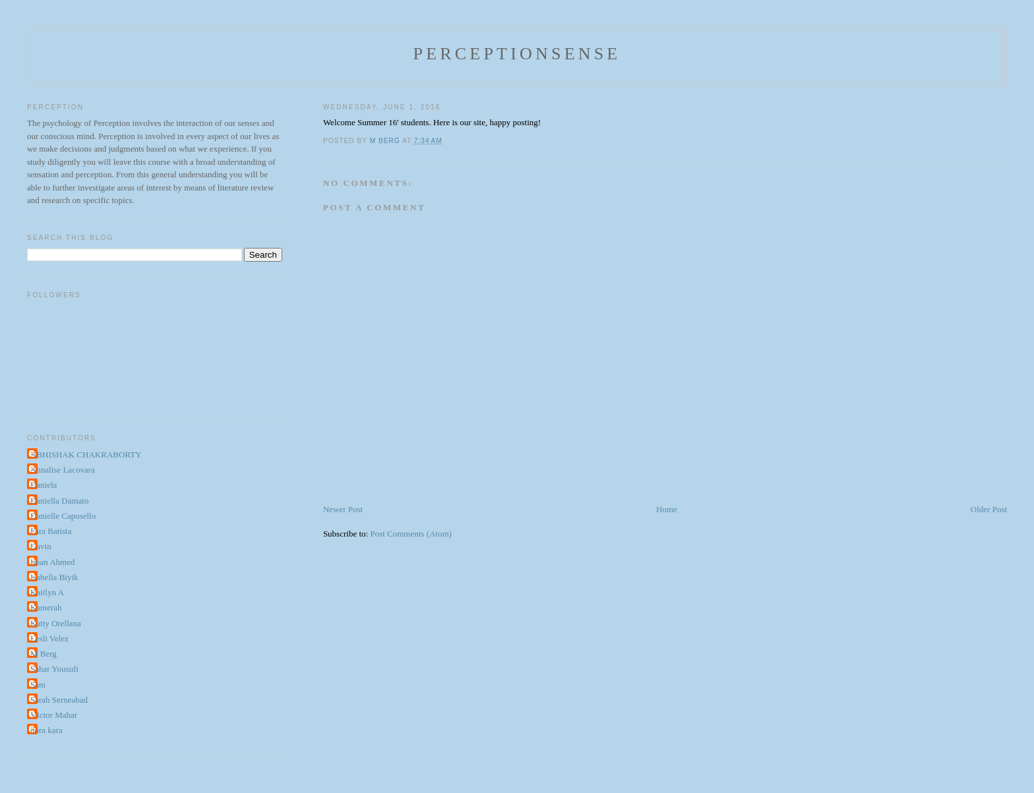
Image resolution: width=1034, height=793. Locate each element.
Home (666, 509)
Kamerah (46, 607)
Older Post (989, 509)
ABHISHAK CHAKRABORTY (86, 454)
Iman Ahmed (52, 562)
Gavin (40, 546)
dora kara (46, 730)
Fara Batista (50, 531)
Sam (38, 685)
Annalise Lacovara (62, 470)
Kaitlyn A (47, 592)
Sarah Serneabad (59, 700)
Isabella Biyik (54, 577)
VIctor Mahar (53, 715)
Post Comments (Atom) (411, 534)
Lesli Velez (49, 638)
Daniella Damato (59, 501)
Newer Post (343, 509)
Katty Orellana (55, 623)
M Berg (43, 654)
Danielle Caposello (63, 516)
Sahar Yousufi (54, 669)
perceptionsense (517, 53)
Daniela (43, 485)
